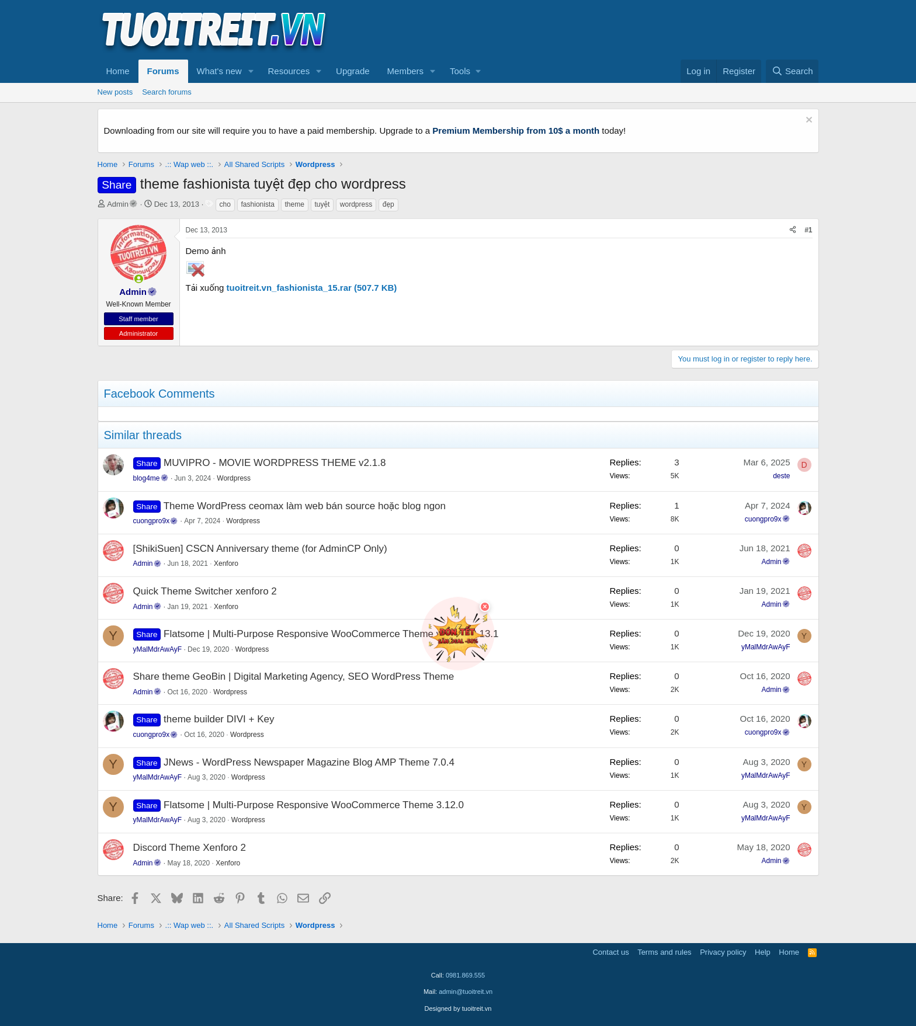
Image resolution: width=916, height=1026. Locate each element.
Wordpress (234, 478)
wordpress (356, 204)
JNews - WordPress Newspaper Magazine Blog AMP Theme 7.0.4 (309, 762)
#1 (808, 230)
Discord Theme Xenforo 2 (189, 847)
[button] (250, 71)
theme (294, 204)
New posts (115, 92)
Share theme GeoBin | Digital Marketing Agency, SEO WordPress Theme (293, 676)
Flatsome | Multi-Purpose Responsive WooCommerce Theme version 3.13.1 (331, 633)
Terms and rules (664, 952)
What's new (219, 71)
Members (405, 71)
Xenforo (226, 563)
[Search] (792, 71)
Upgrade (353, 71)
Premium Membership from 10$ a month (515, 130)
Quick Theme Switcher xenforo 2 (205, 591)
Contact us (610, 952)
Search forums (167, 92)
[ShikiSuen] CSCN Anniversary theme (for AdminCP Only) (260, 548)
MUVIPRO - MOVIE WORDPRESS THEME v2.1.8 (275, 462)
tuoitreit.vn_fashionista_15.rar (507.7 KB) (312, 288)
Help (763, 952)
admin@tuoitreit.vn (465, 991)
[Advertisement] (606, 30)
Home (118, 71)
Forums (163, 71)
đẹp (388, 204)
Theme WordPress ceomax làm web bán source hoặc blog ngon (305, 506)
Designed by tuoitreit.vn (458, 1008)
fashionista (258, 204)
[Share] (792, 230)
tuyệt (322, 204)
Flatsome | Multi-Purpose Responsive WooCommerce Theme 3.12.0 (314, 805)
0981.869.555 (465, 975)
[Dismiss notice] (808, 121)
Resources (289, 71)
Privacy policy (723, 952)
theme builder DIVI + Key (219, 719)
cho (225, 204)
